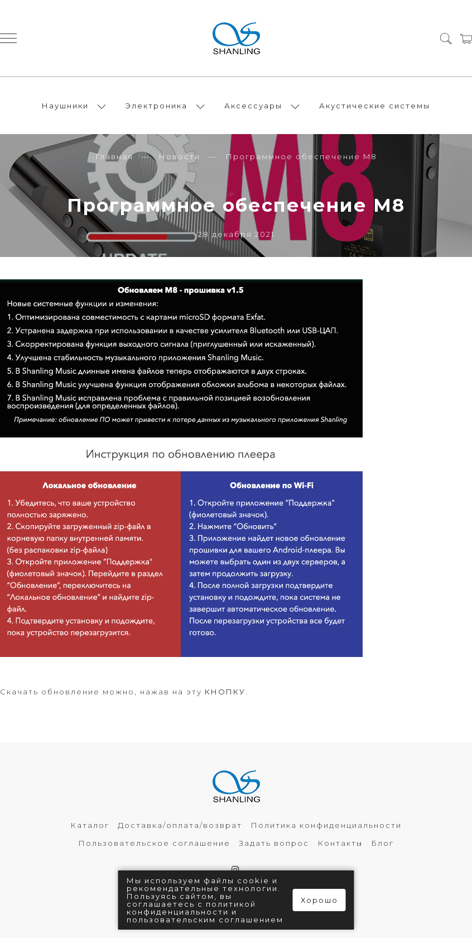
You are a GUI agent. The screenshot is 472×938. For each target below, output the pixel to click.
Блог (382, 843)
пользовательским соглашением (205, 919)
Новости (179, 156)
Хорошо (319, 900)
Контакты (340, 843)
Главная (114, 156)
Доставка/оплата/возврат (180, 825)
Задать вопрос (274, 843)
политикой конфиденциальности (191, 907)
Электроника (156, 105)
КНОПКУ (225, 691)
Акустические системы (374, 105)
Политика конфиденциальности (326, 825)
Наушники (65, 105)
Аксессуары (253, 105)
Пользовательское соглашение (154, 843)
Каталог (89, 825)
